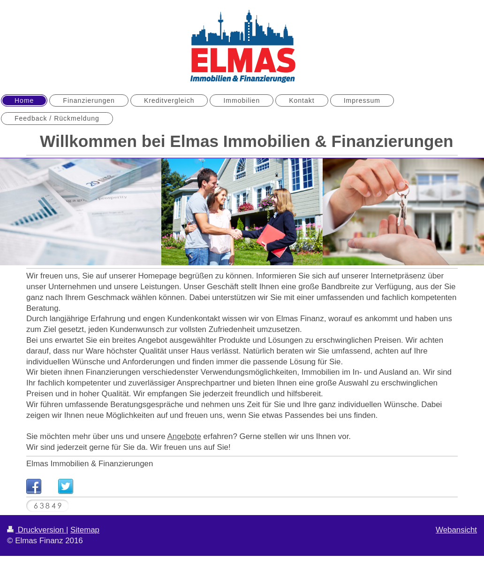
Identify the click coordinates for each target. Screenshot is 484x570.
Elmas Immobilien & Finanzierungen (89, 463)
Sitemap (84, 529)
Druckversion (36, 529)
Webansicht (456, 529)
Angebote (184, 436)
